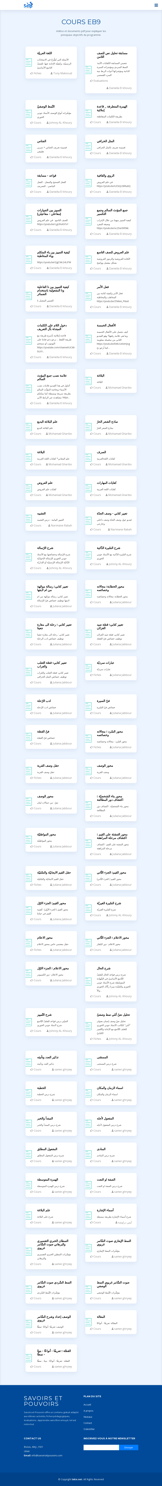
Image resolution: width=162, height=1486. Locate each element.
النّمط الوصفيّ (46, 106)
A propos (88, 1410)
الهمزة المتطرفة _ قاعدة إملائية (112, 107)
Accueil (87, 1404)
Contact (88, 1423)
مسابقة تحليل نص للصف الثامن (112, 54)
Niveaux (88, 1416)
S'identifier (89, 1429)
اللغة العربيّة (44, 52)
